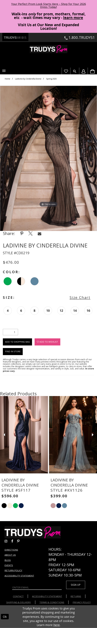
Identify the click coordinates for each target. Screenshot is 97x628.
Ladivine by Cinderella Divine (28, 79)
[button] (4, 70)
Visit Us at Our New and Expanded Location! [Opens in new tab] (48, 26)
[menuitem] (92, 71)
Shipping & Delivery (18, 602)
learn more (73, 17)
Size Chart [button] (80, 297)
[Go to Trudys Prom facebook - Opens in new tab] (14, 540)
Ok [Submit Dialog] (5, 617)
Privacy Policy (82, 602)
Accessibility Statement (19, 575)
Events (9, 565)
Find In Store (12, 351)
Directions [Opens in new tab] (11, 549)
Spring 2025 (51, 79)
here (56, 625)
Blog (8, 560)
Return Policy (13, 570)
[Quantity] (10, 332)
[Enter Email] (37, 588)
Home (7, 79)
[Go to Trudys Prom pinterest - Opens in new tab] (20, 540)
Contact (18, 596)
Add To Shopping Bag (17, 341)
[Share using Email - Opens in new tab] (39, 233)
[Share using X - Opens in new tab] (30, 233)
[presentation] (24, 434)
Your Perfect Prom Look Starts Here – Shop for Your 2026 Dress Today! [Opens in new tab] (48, 5)
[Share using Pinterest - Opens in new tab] (21, 233)
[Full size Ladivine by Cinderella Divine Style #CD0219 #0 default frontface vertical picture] (48, 158)
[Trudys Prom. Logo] (48, 49)
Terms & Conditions (51, 602)
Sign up (75, 584)
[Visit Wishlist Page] (66, 71)
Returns (76, 596)
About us (10, 554)
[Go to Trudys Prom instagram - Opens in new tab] (8, 540)
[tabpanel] (48, 158)
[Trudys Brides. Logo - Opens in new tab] (15, 37)
